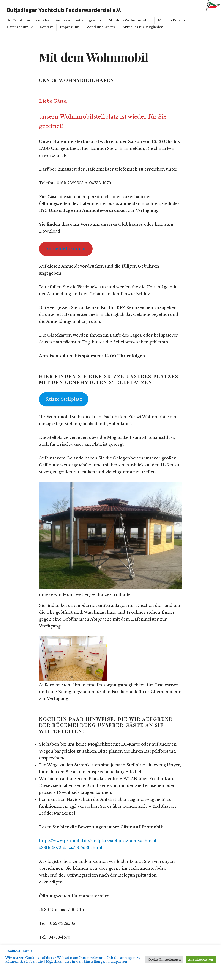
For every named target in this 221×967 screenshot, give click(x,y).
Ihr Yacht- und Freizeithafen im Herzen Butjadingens (51, 20)
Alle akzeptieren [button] (200, 959)
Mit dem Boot (169, 20)
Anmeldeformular (65, 248)
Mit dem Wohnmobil (127, 20)
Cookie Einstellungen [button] (164, 959)
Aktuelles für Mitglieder (143, 27)
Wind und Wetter (101, 27)
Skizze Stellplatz (63, 399)
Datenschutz (17, 27)
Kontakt (46, 27)
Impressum (69, 27)
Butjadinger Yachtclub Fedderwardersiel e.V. (63, 9)
